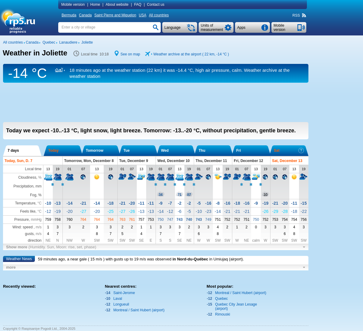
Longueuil (121, 304)
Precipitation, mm (27, 186)
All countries (159, 15)
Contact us (155, 4)
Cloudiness (27, 177)
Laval (117, 298)
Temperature (25, 203)
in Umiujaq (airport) (226, 259)
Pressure (21, 219)
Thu (202, 150)
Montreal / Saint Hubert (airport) (139, 310)
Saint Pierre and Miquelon (115, 15)
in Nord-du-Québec (190, 259)
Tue (126, 150)
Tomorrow (94, 150)
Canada (85, 15)
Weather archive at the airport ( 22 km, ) (191, 54)
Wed (165, 150)
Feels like (27, 211)
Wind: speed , (27, 227)
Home (95, 4)
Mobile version (73, 4)
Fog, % (36, 195)
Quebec (221, 298)
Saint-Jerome (124, 293)
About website (117, 4)
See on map (130, 54)
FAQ (137, 4)
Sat (289, 150)
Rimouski (222, 314)
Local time (33, 169)
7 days (13, 150)
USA (142, 15)
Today (53, 150)
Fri (238, 150)
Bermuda (69, 15)
